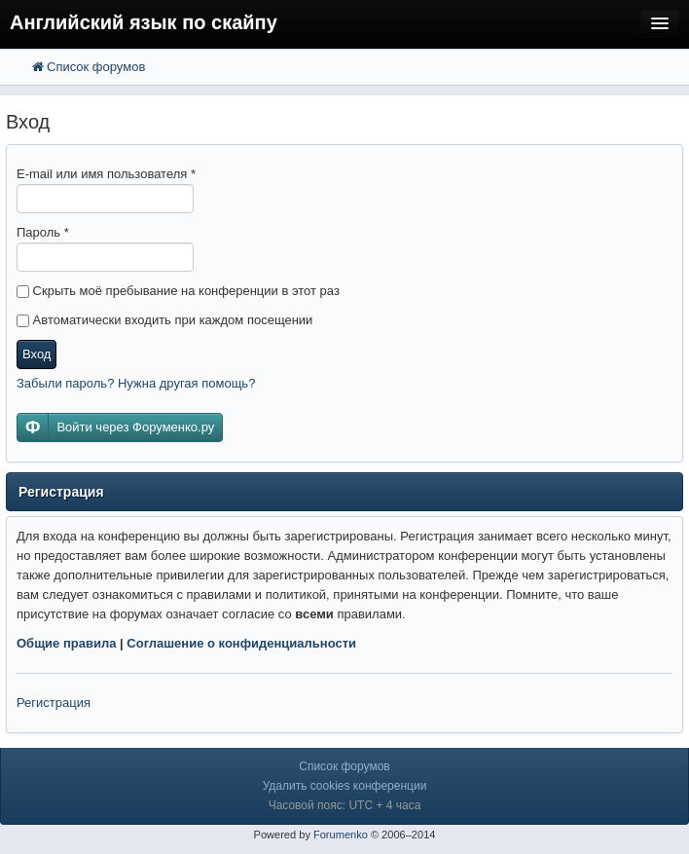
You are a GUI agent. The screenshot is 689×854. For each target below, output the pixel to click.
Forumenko (340, 834)
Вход (36, 354)
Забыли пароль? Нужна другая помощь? (136, 383)
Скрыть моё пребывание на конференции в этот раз (178, 290)
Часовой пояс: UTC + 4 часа (345, 805)
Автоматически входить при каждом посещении (164, 320)
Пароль (43, 232)
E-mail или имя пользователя (106, 174)
